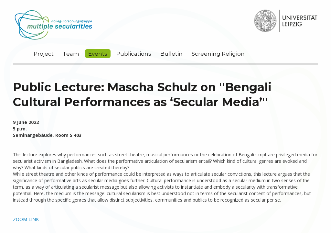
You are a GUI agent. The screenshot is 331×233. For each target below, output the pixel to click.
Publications (133, 53)
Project (44, 53)
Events (97, 53)
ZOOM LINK (26, 219)
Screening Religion (218, 53)
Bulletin (171, 53)
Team (71, 53)
